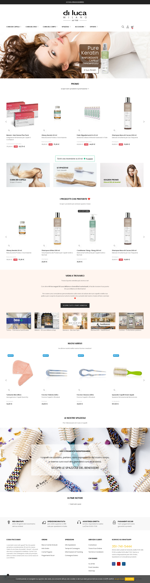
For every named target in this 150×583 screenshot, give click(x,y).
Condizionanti (82, 259)
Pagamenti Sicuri (48, 555)
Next (141, 323)
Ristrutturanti (46, 141)
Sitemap (91, 571)
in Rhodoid (115, 401)
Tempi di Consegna (72, 548)
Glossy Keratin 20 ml (49, 135)
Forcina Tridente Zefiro (50, 395)
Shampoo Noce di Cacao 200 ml (124, 135)
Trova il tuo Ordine (95, 548)
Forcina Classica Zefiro (85, 395)
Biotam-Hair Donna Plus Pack (17, 135)
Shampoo (115, 141)
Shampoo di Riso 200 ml (51, 250)
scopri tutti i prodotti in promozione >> (75, 89)
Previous (8, 323)
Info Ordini (45, 548)
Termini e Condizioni (95, 552)
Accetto (129, 579)
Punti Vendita (93, 567)
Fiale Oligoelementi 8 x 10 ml (87, 135)
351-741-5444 (122, 546)
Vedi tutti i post (75, 504)
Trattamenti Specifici (13, 143)
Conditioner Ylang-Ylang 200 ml (89, 250)
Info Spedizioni (70, 545)
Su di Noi (91, 564)
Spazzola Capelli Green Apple (123, 395)
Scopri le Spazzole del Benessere (75, 468)
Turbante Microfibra (13, 395)
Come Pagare (47, 552)
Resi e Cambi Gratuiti (49, 545)
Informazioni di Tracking (74, 552)
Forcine (44, 401)
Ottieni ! (75, 2)
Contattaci (92, 545)
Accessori (9, 401)
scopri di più (119, 579)
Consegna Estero (71, 555)
